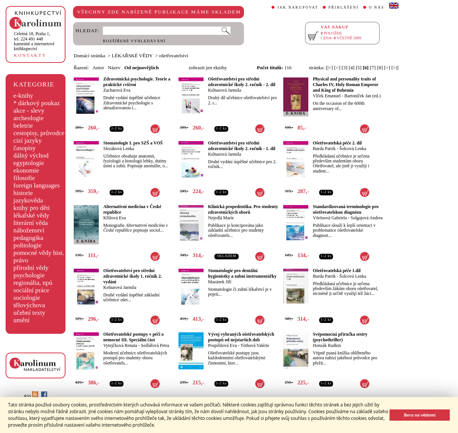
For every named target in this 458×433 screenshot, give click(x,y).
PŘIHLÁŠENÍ (344, 7)
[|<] (329, 67)
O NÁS (376, 7)
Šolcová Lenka (352, 148)
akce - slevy (29, 110)
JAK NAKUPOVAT (297, 7)
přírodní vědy (31, 267)
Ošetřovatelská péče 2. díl (337, 143)
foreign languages (36, 185)
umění (21, 320)
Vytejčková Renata (120, 345)
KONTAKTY (30, 55)
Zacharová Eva (116, 90)
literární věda (30, 222)
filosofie (24, 178)
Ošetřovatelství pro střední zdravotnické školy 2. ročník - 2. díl (241, 81)
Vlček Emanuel (327, 95)
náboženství (29, 230)
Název (114, 67)
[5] (359, 67)
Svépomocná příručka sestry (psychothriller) (340, 337)
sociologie (26, 297)
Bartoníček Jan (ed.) (362, 95)
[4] (352, 67)
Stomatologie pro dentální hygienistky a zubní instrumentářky (242, 273)
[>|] (395, 67)
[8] (380, 67)
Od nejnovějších (141, 67)
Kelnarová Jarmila (224, 90)
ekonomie (26, 170)
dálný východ (31, 155)
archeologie (28, 118)
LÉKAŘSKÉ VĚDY (132, 55)
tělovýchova (29, 305)
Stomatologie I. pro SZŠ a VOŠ (133, 143)
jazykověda (28, 200)
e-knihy (23, 95)
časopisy (24, 148)
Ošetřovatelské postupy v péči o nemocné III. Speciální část (133, 337)
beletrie (23, 125)
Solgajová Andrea (367, 217)
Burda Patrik (324, 148)
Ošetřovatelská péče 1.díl (337, 270)
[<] (337, 67)
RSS (31, 396)
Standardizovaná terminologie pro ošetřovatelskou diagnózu (346, 209)
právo (20, 260)
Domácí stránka (89, 55)
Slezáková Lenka (118, 148)
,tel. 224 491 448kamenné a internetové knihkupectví (34, 41)
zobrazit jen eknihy (208, 67)
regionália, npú (32, 282)
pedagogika (28, 237)
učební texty (29, 312)
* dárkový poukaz (36, 103)
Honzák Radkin (327, 345)
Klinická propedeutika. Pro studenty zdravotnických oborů (243, 209)
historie (23, 192)
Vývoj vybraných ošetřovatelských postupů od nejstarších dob (241, 337)
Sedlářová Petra (155, 345)
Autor (98, 67)
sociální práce (31, 290)
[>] (387, 67)
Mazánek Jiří (219, 281)
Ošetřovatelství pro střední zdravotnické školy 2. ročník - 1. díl (241, 145)
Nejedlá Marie (221, 217)
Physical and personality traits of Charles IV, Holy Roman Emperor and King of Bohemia (345, 84)
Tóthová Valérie (255, 345)
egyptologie (28, 163)
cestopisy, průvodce (39, 133)
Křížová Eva (114, 217)
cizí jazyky (27, 140)
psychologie (29, 275)
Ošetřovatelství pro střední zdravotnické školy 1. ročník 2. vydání (132, 276)
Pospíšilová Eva (222, 345)
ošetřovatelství (173, 55)
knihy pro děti (31, 207)
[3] (345, 67)
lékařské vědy (31, 215)
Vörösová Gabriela (330, 217)
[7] (373, 67)
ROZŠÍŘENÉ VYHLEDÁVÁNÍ (134, 41)
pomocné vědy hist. (38, 252)
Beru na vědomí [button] (420, 415)
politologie (27, 245)
